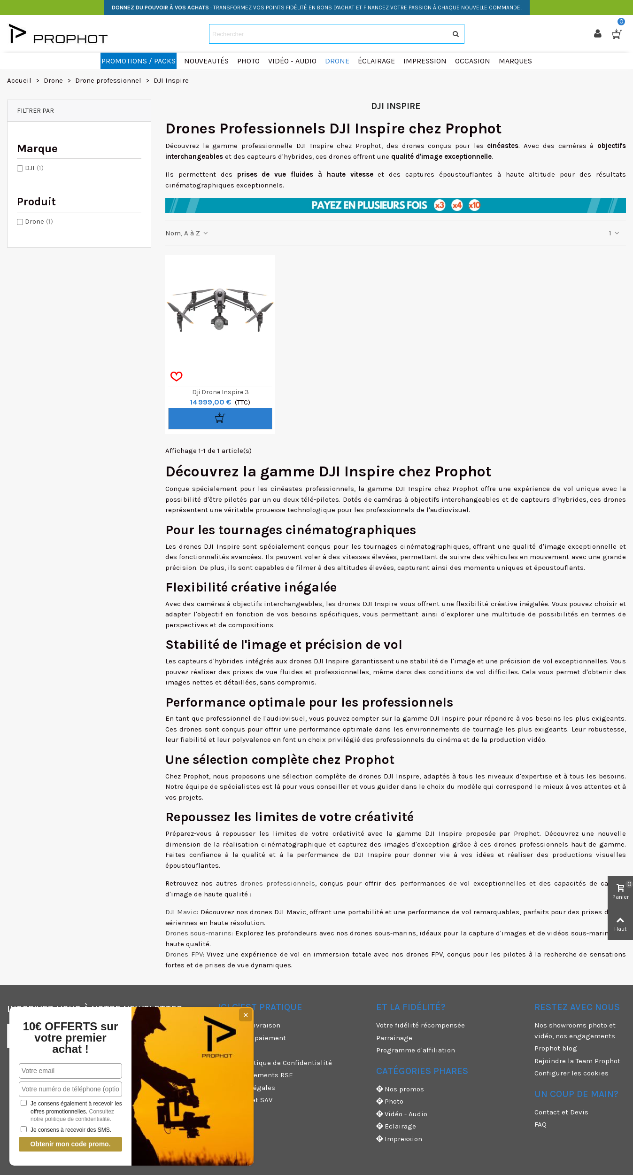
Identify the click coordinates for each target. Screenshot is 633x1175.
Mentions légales (246, 1087)
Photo (389, 1101)
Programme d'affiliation (415, 1050)
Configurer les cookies (571, 1073)
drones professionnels (277, 883)
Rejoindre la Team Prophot (577, 1061)
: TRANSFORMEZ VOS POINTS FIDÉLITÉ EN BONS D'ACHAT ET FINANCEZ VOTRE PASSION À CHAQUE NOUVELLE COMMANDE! (317, 7)
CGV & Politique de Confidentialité (275, 1062)
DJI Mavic (181, 912)
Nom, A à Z (187, 233)
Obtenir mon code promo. (70, 1144)
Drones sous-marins (198, 933)
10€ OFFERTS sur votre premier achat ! (70, 1038)
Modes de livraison (249, 1025)
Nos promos (400, 1089)
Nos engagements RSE (255, 1075)
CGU (224, 1050)
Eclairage (396, 1126)
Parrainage (394, 1038)
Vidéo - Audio (401, 1114)
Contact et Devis (561, 1112)
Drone (39, 221)
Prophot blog (555, 1048)
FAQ (540, 1124)
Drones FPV (184, 954)
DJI (34, 167)
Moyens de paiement (252, 1038)
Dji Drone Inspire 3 (220, 392)
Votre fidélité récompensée (420, 1025)
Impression (399, 1139)
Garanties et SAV (245, 1100)
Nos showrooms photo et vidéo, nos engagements (575, 1030)
